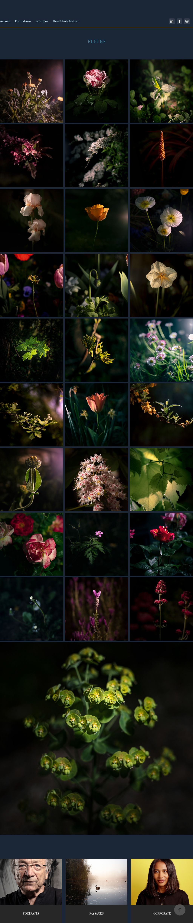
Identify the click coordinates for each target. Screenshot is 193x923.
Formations (23, 21)
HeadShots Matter (66, 21)
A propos (42, 21)
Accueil (5, 21)
